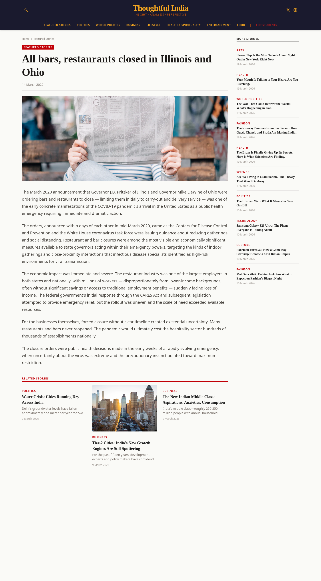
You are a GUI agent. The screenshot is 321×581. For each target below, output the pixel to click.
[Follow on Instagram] (295, 10)
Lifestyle (153, 25)
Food (241, 25)
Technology (247, 221)
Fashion (243, 123)
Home (26, 39)
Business (133, 25)
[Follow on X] (288, 10)
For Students (266, 25)
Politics (83, 25)
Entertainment (219, 25)
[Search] (26, 10)
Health (242, 75)
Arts (240, 50)
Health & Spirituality (184, 25)
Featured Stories (57, 25)
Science (243, 172)
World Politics (108, 25)
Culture (243, 245)
